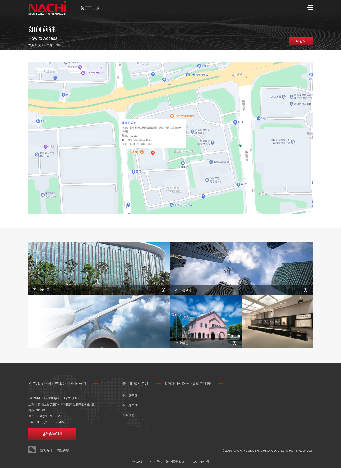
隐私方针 (46, 450)
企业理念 (128, 415)
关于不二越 (90, 8)
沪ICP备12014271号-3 (147, 462)
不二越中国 (130, 395)
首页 (31, 45)
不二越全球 (130, 405)
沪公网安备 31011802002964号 (187, 462)
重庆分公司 (63, 45)
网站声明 (63, 450)
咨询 (300, 41)
